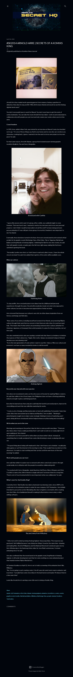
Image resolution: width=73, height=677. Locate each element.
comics (57, 593)
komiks (17, 596)
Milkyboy (33, 596)
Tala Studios (10, 599)
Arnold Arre (51, 593)
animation (44, 593)
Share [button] (8, 590)
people (49, 596)
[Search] (65, 6)
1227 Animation (15, 593)
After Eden (23, 593)
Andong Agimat (36, 593)
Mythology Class (42, 596)
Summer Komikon (57, 596)
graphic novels (11, 596)
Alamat (29, 593)
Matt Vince (41, 671)
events (62, 593)
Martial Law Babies (25, 596)
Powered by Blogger (36, 667)
